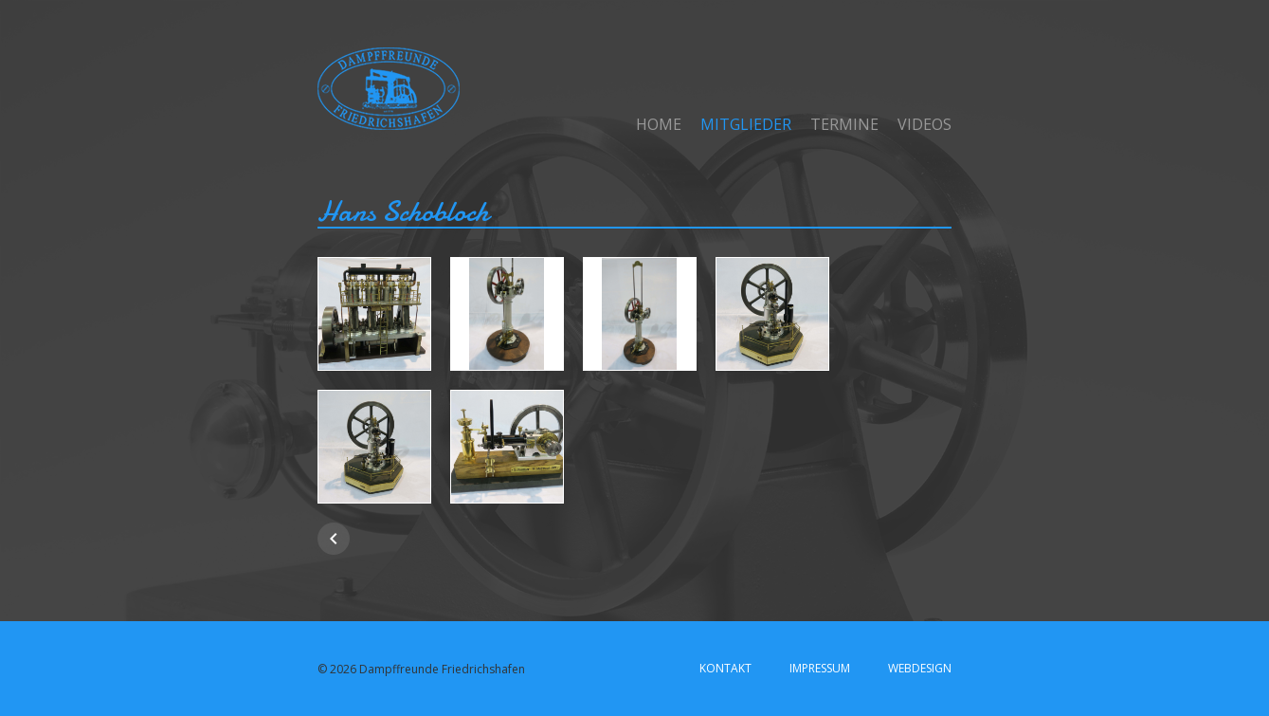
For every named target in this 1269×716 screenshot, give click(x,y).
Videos (924, 124)
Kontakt (725, 668)
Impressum (819, 668)
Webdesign (920, 668)
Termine (844, 124)
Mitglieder (745, 124)
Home (658, 124)
